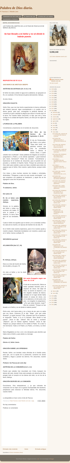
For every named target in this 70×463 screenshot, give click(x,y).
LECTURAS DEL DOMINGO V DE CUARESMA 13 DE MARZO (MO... (59, 227)
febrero (54, 291)
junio (54, 125)
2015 (52, 296)
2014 (52, 298)
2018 (52, 106)
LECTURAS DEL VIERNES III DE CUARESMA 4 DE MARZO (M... (59, 271)
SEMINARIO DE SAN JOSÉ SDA (12, 16)
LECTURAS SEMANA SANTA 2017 (58, 56)
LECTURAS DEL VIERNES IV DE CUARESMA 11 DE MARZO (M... (59, 236)
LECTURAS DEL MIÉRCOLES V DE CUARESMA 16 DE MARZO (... (57, 211)
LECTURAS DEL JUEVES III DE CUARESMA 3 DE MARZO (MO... (59, 276)
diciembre (55, 112)
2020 (52, 102)
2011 (52, 304)
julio (54, 123)
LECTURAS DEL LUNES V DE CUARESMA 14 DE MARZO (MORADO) (59, 222)
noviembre (55, 114)
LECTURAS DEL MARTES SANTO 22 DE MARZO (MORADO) (59, 182)
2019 (52, 104)
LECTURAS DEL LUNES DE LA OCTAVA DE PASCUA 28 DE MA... (59, 151)
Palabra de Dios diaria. (16, 8)
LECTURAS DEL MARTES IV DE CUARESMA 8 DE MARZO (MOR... (59, 252)
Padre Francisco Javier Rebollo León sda (57, 80)
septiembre (55, 119)
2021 (52, 99)
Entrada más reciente (10, 449)
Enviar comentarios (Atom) (16, 452)
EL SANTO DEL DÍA (29, 16)
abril (54, 129)
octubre (55, 116)
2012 (52, 302)
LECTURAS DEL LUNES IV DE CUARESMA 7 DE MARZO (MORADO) (59, 257)
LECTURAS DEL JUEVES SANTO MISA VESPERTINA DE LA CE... (59, 173)
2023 (52, 95)
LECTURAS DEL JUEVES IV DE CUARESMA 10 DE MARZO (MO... (59, 241)
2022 (52, 97)
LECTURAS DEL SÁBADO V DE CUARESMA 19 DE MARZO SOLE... (59, 197)
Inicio (26, 449)
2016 (52, 110)
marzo (54, 131)
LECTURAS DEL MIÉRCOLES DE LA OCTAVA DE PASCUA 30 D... (59, 140)
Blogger (52, 458)
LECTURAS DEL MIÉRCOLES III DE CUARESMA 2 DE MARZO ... (59, 281)
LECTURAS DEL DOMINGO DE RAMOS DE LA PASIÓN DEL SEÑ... (59, 192)
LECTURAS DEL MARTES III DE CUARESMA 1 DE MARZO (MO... (59, 287)
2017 (52, 108)
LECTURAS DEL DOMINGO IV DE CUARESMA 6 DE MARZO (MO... (59, 262)
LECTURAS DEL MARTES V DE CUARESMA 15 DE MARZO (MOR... (59, 217)
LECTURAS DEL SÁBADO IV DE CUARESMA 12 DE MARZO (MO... (59, 231)
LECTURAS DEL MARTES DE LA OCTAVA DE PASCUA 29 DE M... (59, 146)
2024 (52, 93)
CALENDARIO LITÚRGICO (10, 19)
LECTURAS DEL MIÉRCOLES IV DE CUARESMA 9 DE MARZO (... (59, 246)
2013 (52, 300)
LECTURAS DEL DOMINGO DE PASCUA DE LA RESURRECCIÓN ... (59, 156)
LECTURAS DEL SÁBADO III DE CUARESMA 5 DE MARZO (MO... (59, 266)
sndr (38, 458)
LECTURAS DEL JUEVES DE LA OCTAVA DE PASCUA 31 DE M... (59, 135)
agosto (54, 121)
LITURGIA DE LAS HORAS (45, 16)
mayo (54, 127)
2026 (52, 89)
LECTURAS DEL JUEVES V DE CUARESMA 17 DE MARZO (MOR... (59, 206)
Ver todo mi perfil (54, 83)
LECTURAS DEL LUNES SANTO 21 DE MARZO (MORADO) (58, 187)
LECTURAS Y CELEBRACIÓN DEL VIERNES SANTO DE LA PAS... (59, 167)
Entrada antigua (40, 449)
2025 (52, 91)
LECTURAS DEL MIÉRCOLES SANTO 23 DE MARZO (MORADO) (59, 177)
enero (54, 293)
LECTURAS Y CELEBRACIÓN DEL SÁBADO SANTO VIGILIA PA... (59, 161)
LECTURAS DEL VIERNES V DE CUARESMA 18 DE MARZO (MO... (59, 201)
